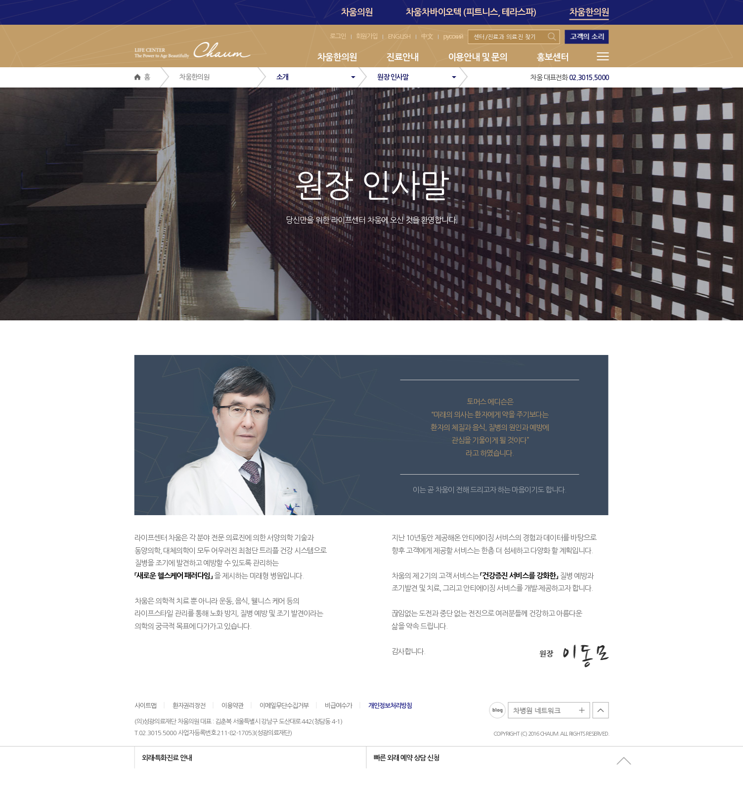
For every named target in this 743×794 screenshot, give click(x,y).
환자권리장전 (189, 705)
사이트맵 (145, 705)
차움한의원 (589, 14)
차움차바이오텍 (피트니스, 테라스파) (471, 12)
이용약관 (232, 705)
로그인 (338, 36)
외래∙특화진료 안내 (167, 757)
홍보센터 (552, 57)
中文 (427, 36)
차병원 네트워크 (549, 710)
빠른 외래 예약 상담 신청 (406, 757)
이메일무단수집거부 (284, 705)
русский (453, 36)
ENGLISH (399, 36)
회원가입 (367, 36)
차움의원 (357, 12)
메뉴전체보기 (603, 56)
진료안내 (402, 57)
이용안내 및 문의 (477, 57)
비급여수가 (338, 705)
